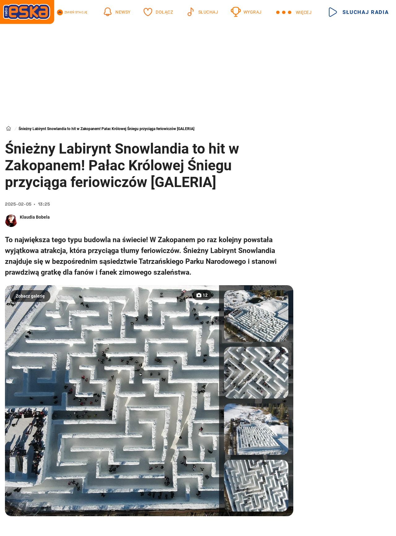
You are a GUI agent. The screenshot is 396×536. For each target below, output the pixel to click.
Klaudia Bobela (35, 217)
